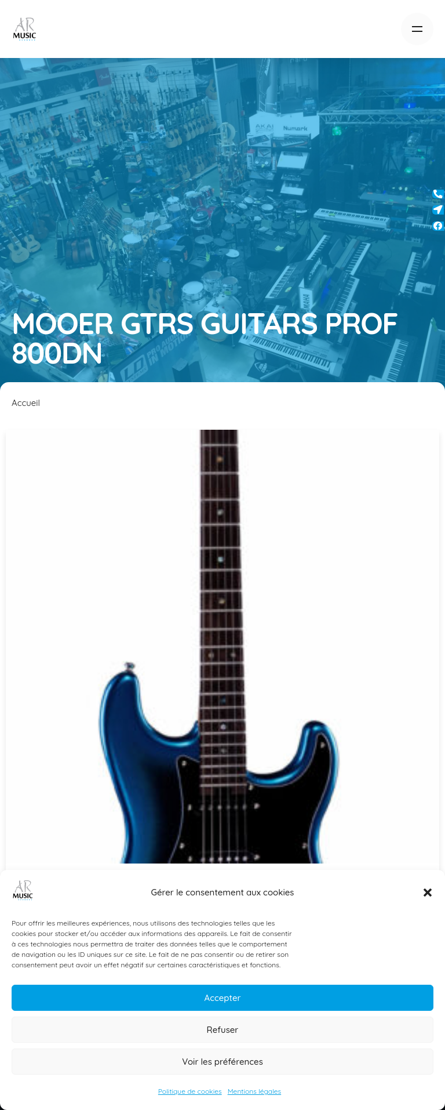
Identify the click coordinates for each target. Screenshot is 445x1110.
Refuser (223, 1029)
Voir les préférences (222, 1061)
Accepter (222, 997)
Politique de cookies (190, 1091)
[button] (427, 892)
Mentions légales (254, 1091)
